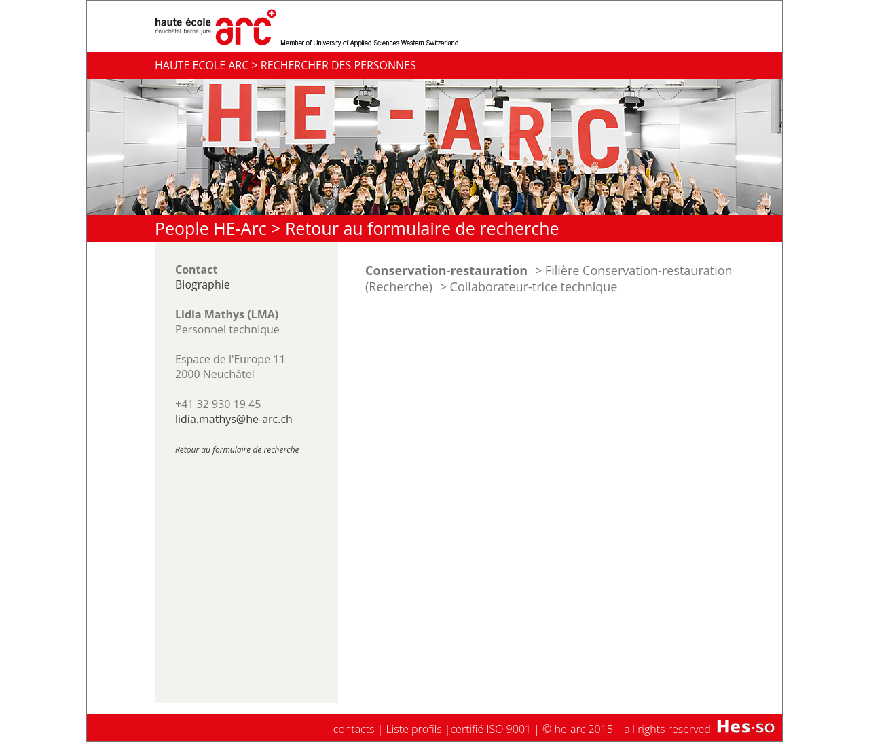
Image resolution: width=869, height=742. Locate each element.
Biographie (202, 284)
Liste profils (414, 729)
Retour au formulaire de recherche (422, 228)
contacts (354, 729)
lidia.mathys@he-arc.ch (234, 418)
